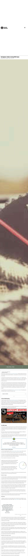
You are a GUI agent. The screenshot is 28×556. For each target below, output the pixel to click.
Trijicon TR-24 (19, 377)
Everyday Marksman (6, 28)
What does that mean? (5, 372)
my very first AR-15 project (13, 373)
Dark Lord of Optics (20, 406)
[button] (24, 27)
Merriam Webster (17, 499)
